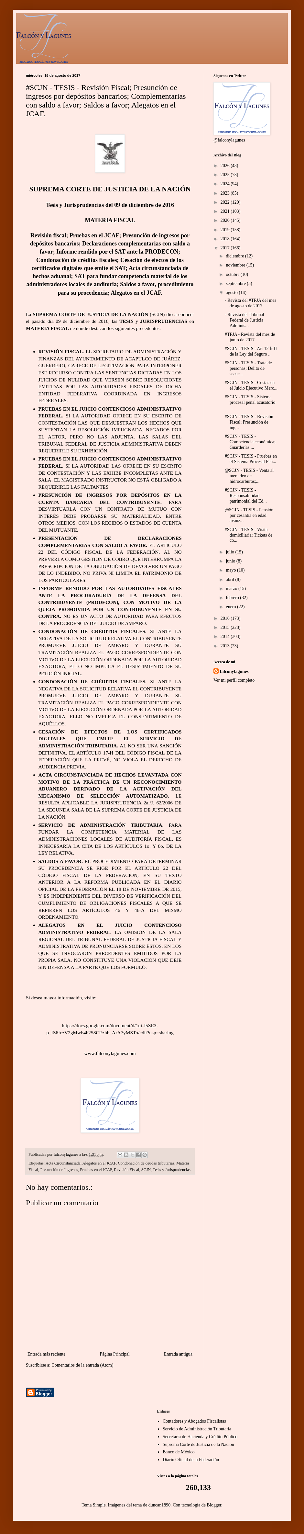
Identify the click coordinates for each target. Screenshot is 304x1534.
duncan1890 (159, 1505)
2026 (226, 165)
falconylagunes (234, 671)
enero (231, 606)
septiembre (236, 283)
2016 (226, 618)
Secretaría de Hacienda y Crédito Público (200, 1436)
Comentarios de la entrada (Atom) (82, 1365)
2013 (226, 645)
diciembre (235, 256)
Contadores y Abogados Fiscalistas (194, 1421)
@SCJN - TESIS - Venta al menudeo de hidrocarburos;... (249, 476)
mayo (231, 570)
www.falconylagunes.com (110, 1053)
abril (230, 579)
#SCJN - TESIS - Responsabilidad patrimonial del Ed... (246, 496)
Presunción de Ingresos (59, 1169)
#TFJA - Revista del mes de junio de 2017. (250, 337)
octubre (233, 274)
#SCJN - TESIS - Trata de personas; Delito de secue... (248, 368)
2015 (226, 627)
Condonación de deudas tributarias (146, 1163)
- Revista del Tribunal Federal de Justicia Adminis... (244, 320)
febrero (233, 597)
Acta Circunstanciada (63, 1163)
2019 (226, 229)
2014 (226, 636)
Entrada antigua (178, 1354)
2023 (226, 193)
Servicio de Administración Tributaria (197, 1428)
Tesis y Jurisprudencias (171, 1169)
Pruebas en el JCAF (96, 1169)
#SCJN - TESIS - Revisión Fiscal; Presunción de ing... (249, 422)
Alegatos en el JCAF (99, 1163)
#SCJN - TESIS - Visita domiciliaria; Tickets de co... (248, 535)
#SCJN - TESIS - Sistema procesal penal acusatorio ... (250, 402)
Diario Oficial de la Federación (191, 1459)
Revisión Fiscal (126, 1169)
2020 (226, 220)
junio (231, 561)
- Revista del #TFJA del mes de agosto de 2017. (250, 303)
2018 (226, 238)
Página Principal (114, 1354)
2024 (226, 183)
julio (230, 552)
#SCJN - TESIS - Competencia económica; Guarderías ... (250, 442)
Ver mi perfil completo (234, 680)
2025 (226, 174)
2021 (226, 211)
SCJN (146, 1169)
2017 (226, 247)
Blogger (214, 1505)
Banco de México (179, 1451)
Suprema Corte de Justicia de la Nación (198, 1444)
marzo (232, 588)
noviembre (236, 265)
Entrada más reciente (46, 1354)
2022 (226, 202)
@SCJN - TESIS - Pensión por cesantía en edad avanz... (249, 515)
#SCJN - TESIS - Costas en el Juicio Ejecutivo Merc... (251, 385)
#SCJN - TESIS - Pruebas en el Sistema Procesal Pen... (251, 459)
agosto (232, 292)
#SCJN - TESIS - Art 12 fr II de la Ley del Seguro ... (251, 351)
